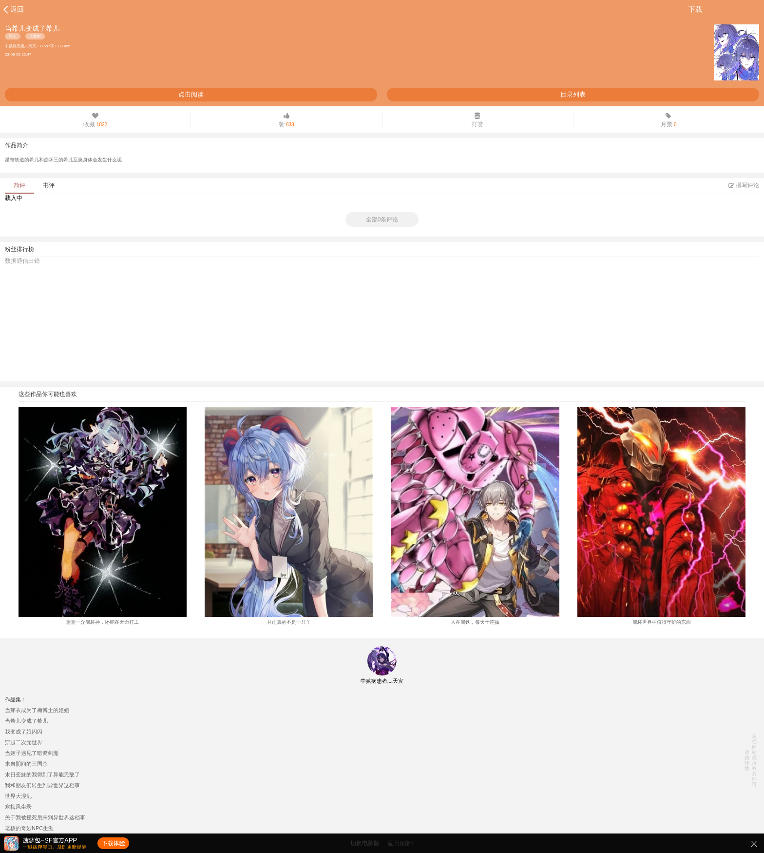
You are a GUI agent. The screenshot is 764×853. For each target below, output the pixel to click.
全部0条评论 (382, 219)
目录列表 (573, 94)
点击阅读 (191, 94)
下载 (695, 9)
